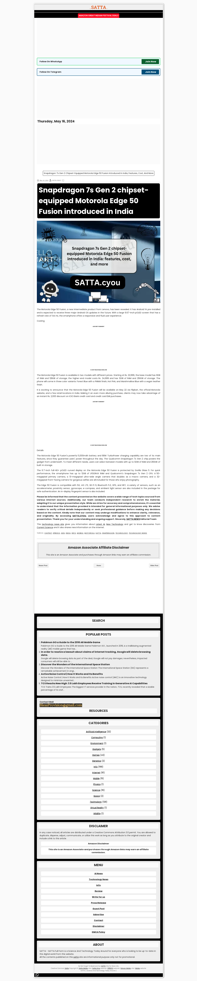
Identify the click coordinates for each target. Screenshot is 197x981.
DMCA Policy (98, 932)
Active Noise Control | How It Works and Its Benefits (72, 674)
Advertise (98, 914)
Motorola (89, 533)
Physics (97, 784)
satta (76, 957)
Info (74, 533)
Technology (121, 533)
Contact (98, 920)
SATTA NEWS (133, 519)
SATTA (98, 533)
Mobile (80, 533)
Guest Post (99, 908)
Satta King (96, 968)
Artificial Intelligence (96, 731)
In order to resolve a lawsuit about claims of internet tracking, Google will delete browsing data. (96, 653)
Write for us (98, 897)
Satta (67, 968)
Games (96, 755)
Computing (97, 737)
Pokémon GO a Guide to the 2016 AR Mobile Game (70, 642)
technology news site (53, 524)
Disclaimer (98, 926)
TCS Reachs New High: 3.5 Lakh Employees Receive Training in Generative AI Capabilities (94, 683)
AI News (98, 873)
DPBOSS (56, 533)
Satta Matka (83, 968)
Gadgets (96, 749)
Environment (97, 743)
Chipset (48, 533)
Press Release (98, 902)
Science (96, 790)
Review (98, 891)
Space (97, 796)
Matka (137, 968)
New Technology (114, 524)
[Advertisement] (99, 38)
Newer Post (43, 565)
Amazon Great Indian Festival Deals (99, 15)
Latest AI (100, 524)
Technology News (138, 533)
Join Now (150, 61)
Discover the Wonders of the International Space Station (75, 664)
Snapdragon (108, 533)
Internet (96, 772)
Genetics (96, 760)
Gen (63, 533)
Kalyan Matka (126, 968)
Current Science (45, 527)
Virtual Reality (97, 807)
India (68, 533)
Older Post (154, 565)
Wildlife (97, 813)
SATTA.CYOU (79, 515)
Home (99, 565)
